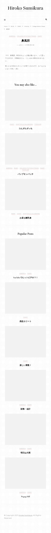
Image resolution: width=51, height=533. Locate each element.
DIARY (40, 36)
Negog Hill (25, 496)
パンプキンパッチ (25, 174)
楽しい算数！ (25, 365)
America (12, 36)
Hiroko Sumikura (25, 8)
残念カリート (25, 321)
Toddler (37, 124)
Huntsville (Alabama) (24, 124)
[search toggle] (46, 19)
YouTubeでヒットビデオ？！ (25, 277)
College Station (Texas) (26, 36)
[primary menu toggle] (5, 20)
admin (21, 45)
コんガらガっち (25, 128)
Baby (16, 168)
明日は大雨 (25, 453)
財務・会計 (25, 409)
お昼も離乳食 (25, 218)
